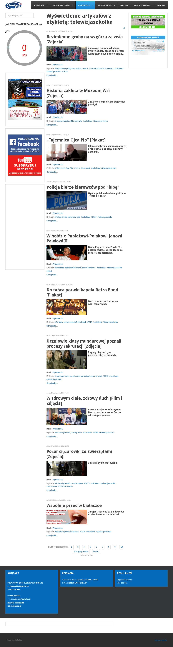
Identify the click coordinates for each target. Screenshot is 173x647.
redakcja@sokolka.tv (22, 599)
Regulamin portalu (124, 580)
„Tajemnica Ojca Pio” (64, 168)
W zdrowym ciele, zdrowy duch (69, 433)
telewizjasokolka (54, 71)
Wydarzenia (58, 65)
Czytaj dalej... (52, 75)
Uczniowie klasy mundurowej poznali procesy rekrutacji (79, 376)
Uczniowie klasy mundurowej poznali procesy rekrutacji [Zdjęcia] (83, 344)
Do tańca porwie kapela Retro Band (71, 322)
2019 (65, 71)
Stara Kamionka (97, 68)
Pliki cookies (122, 583)
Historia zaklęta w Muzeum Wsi (69, 121)
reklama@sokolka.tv (77, 583)
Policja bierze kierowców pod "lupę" (82, 187)
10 (122, 547)
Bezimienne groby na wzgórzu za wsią (72, 68)
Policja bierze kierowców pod (68, 217)
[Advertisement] (25, 227)
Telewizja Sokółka (14, 640)
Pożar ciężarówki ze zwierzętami (69, 483)
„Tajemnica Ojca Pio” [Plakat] (75, 140)
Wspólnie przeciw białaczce (74, 505)
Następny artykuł (81, 551)
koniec (96, 551)
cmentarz (110, 68)
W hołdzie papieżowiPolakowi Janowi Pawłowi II (76, 268)
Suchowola (52, 486)
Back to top (161, 640)
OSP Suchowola (66, 486)
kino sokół (86, 168)
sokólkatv (120, 68)
